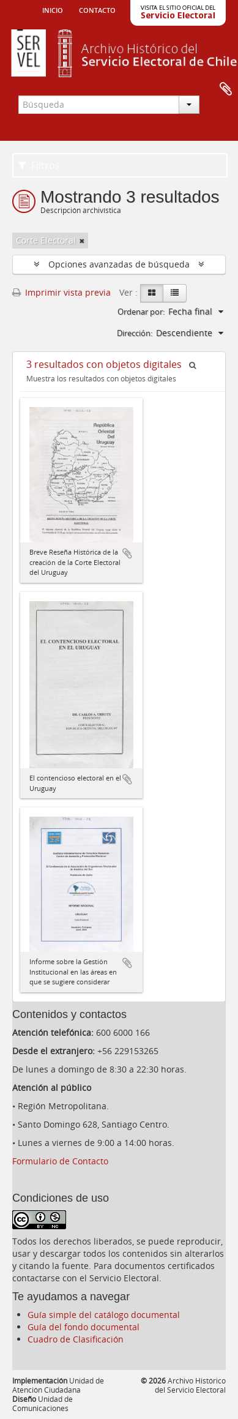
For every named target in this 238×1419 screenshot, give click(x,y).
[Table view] (175, 293)
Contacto (97, 9)
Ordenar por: (141, 311)
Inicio (52, 9)
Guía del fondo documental (83, 1327)
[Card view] (151, 293)
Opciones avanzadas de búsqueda (119, 264)
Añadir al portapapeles (127, 553)
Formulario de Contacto (60, 1161)
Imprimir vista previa (61, 292)
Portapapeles (226, 89)
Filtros (39, 165)
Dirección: (134, 333)
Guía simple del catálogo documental (104, 1314)
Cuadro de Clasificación (76, 1339)
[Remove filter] (82, 240)
